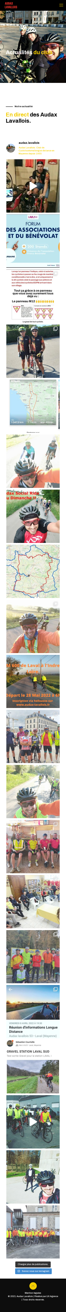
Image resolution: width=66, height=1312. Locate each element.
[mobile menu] (61, 5)
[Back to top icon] (33, 1286)
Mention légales (33, 1293)
